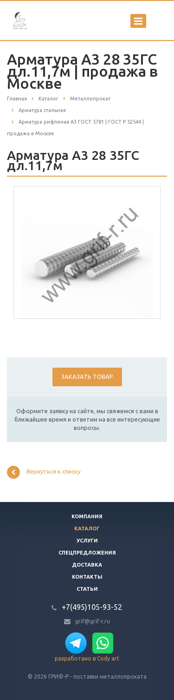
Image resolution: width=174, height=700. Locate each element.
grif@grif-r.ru (92, 621)
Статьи (87, 589)
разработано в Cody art (87, 658)
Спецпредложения (87, 552)
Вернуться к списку (43, 472)
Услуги (87, 540)
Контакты (87, 577)
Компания (87, 516)
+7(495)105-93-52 (92, 607)
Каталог (87, 528)
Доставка (87, 565)
